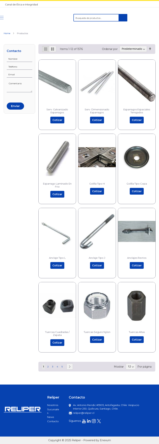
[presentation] (21, 96)
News (50, 416)
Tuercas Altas (137, 331)
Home (7, 33)
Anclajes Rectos (136, 257)
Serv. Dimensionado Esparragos (97, 111)
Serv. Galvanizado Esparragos (57, 111)
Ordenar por (110, 49)
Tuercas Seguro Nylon (97, 331)
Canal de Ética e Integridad (21, 4)
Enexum (105, 440)
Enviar (15, 106)
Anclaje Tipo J (97, 257)
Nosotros (52, 405)
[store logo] (23, 17)
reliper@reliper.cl (83, 412)
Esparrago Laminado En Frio (57, 185)
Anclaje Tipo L (57, 257)
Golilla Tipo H (97, 183)
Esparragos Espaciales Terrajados (136, 111)
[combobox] (100, 17)
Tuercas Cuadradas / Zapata (57, 333)
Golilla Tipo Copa (137, 183)
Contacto (53, 421)
